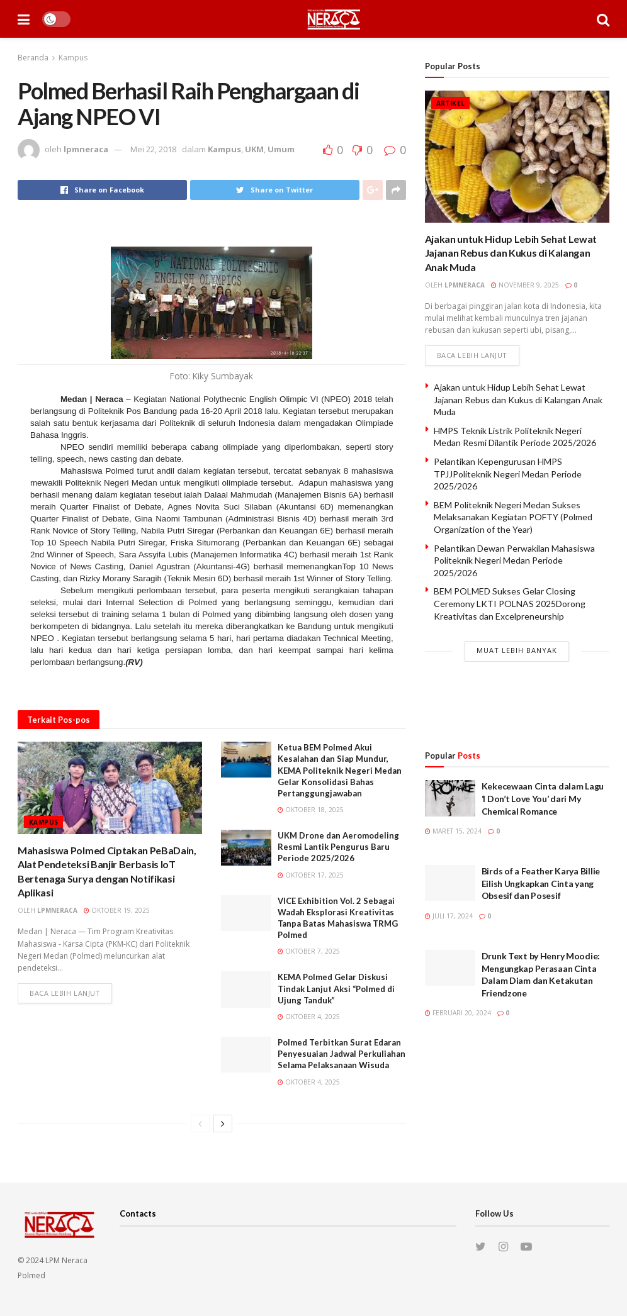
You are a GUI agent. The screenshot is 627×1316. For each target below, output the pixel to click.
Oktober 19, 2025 (117, 910)
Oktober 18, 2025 (311, 809)
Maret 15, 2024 (453, 831)
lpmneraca (86, 149)
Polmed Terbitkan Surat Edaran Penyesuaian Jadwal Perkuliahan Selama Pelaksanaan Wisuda (341, 1053)
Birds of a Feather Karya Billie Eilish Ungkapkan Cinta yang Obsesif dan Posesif (541, 883)
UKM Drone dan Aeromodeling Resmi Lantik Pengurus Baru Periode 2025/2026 (338, 846)
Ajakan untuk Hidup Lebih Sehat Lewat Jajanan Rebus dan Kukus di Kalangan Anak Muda (511, 253)
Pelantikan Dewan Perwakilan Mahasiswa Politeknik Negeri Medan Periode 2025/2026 (514, 560)
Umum (281, 149)
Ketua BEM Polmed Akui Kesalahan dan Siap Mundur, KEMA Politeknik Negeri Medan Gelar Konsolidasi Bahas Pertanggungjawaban (340, 770)
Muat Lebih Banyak (517, 650)
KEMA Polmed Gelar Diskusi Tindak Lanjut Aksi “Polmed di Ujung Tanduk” (336, 988)
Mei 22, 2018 (153, 149)
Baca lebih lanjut (65, 993)
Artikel (450, 103)
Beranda (33, 57)
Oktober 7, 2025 (309, 951)
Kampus (73, 57)
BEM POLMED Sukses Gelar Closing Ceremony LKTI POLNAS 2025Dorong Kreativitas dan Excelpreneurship (509, 603)
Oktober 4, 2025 (309, 1016)
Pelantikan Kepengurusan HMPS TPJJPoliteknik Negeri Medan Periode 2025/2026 (508, 473)
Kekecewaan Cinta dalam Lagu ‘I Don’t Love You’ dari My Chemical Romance (543, 798)
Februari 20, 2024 (458, 1012)
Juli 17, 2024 (449, 916)
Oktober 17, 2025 (311, 875)
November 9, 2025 (525, 285)
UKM (254, 149)
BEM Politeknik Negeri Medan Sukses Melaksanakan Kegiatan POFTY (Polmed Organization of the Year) (513, 517)
